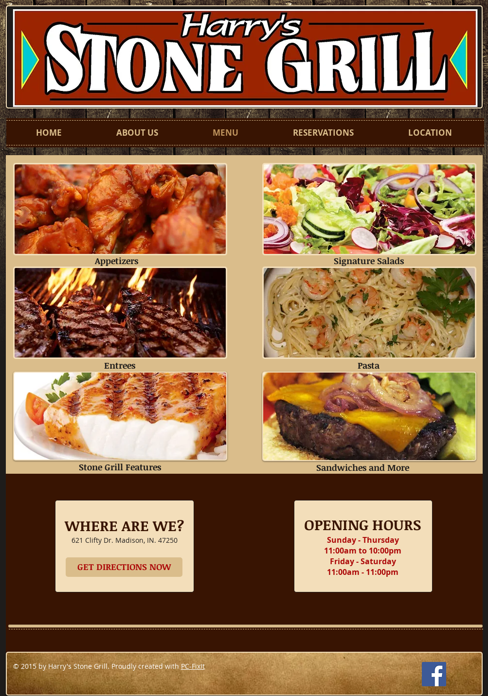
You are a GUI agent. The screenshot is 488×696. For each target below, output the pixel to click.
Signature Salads (369, 261)
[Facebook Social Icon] (434, 674)
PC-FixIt (193, 666)
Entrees (119, 365)
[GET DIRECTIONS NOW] (124, 567)
